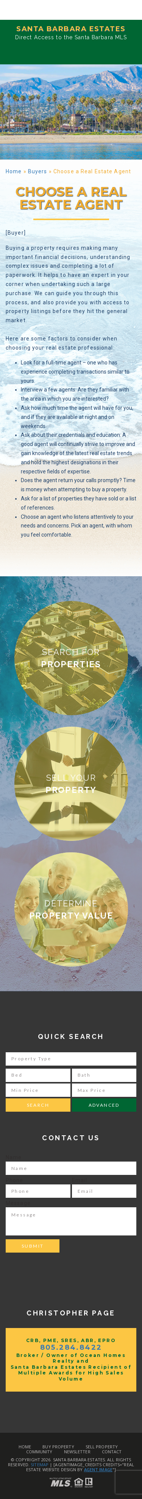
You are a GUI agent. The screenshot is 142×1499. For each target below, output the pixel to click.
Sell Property (102, 1446)
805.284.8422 (71, 1347)
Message (18, 1203)
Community (39, 1451)
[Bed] (38, 1075)
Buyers (37, 171)
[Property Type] (71, 1059)
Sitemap (39, 1464)
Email (79, 1180)
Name (14, 1157)
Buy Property (58, 1446)
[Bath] (104, 1075)
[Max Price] (104, 1090)
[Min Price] (38, 1090)
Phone (14, 1180)
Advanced (104, 1105)
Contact (112, 1451)
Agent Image (98, 1469)
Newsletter (77, 1451)
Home (14, 171)
